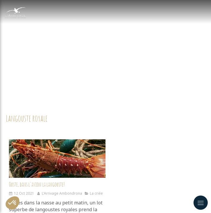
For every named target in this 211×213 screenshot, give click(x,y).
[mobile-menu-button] (200, 202)
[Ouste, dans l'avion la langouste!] (57, 158)
